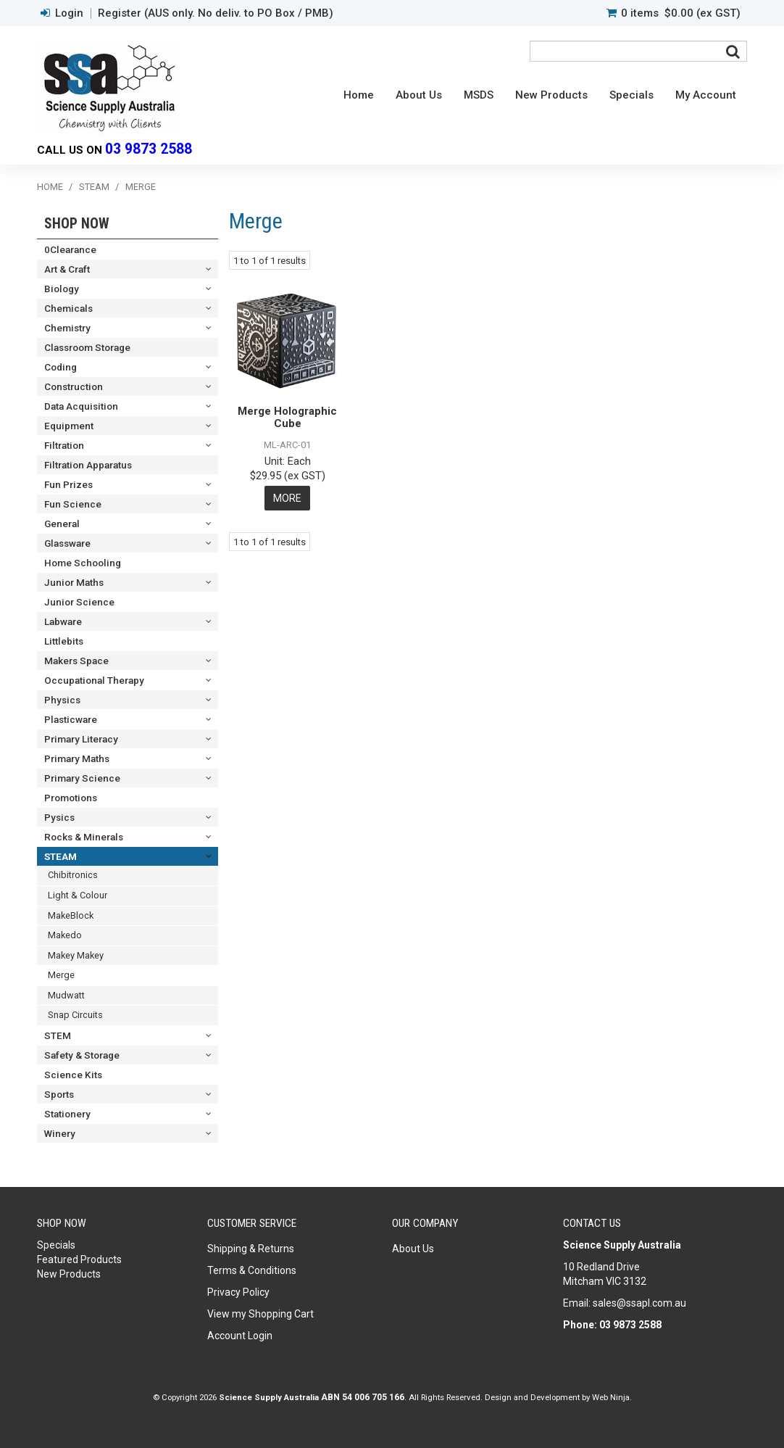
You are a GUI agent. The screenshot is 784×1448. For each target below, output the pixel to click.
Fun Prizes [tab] (68, 484)
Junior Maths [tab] (74, 582)
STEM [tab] (57, 1035)
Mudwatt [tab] (66, 995)
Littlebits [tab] (63, 641)
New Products (551, 95)
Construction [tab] (73, 386)
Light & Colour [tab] (77, 895)
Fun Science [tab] (72, 504)
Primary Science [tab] (82, 778)
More (287, 498)
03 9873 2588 (148, 149)
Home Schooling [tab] (82, 562)
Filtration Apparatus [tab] (88, 465)
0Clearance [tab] (70, 249)
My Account (705, 95)
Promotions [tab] (70, 797)
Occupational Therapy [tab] (94, 680)
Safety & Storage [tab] (82, 1055)
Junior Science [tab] (79, 602)
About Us (419, 95)
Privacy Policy (238, 1292)
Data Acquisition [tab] (81, 406)
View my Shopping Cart (260, 1314)
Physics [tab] (62, 700)
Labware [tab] (63, 621)
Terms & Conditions (251, 1270)
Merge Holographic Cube (287, 417)
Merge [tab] (61, 974)
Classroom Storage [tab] (87, 347)
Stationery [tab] (67, 1114)
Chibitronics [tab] (73, 874)
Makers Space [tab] (76, 660)
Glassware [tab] (67, 543)
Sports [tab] (59, 1094)
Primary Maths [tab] (76, 758)
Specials (631, 95)
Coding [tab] (60, 367)
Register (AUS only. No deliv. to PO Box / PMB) (215, 13)
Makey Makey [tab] (76, 955)
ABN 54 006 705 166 (362, 1397)
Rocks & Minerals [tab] (83, 837)
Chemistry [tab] (67, 328)
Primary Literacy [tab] (81, 739)
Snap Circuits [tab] (75, 1014)
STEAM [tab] (60, 856)
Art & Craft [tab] (67, 269)
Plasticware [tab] (70, 719)
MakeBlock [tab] (70, 915)
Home (358, 95)
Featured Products (79, 1259)
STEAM (94, 186)
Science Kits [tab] (73, 1074)
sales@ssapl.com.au (639, 1303)
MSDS (478, 95)
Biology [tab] (61, 288)
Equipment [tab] (68, 425)
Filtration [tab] (64, 445)
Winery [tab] (59, 1133)
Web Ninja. (612, 1397)
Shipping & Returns (250, 1248)
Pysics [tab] (59, 817)
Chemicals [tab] (68, 308)
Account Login (239, 1335)
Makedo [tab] (65, 935)
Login (69, 13)
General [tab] (62, 523)
